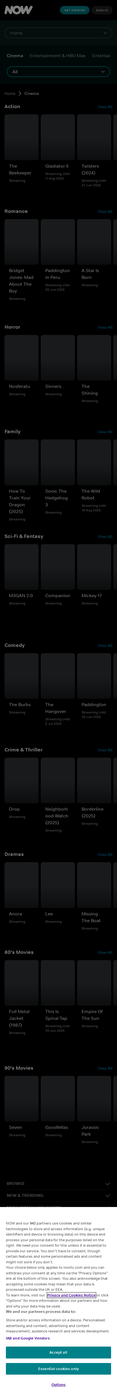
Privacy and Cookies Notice (71, 1295)
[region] (58, 1301)
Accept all (58, 1352)
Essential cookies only (58, 1368)
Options (58, 1384)
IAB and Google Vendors (28, 1338)
